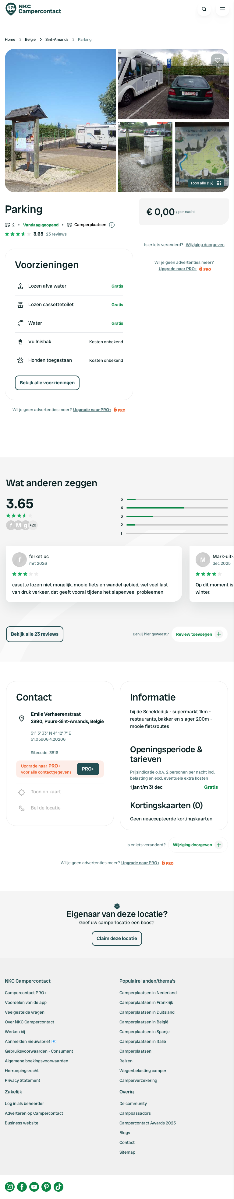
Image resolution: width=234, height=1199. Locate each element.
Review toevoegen (199, 634)
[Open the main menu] (222, 9)
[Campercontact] (36, 9)
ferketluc (39, 556)
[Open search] (204, 9)
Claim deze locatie (117, 938)
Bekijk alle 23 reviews (34, 634)
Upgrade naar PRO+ (92, 409)
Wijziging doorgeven (205, 244)
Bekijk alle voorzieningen (47, 382)
